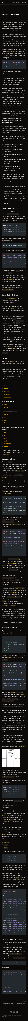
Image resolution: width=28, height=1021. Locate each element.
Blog (13, 2)
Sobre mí (24, 2)
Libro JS (18, 2)
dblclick (6, 388)
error (5, 435)
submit (6, 417)
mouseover (7, 391)
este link (7, 454)
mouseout (6, 394)
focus (5, 420)
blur (5, 423)
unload (6, 446)
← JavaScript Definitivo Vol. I (8, 9)
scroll (5, 441)
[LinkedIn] (17, 1012)
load (5, 432)
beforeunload (7, 443)
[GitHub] (11, 1012)
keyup (5, 404)
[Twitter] (14, 1012)
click (5, 386)
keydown (6, 407)
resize (5, 438)
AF (3, 2)
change (6, 414)
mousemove (7, 397)
